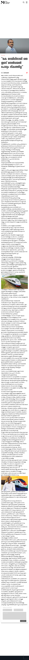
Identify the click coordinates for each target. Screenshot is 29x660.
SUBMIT (23, 621)
